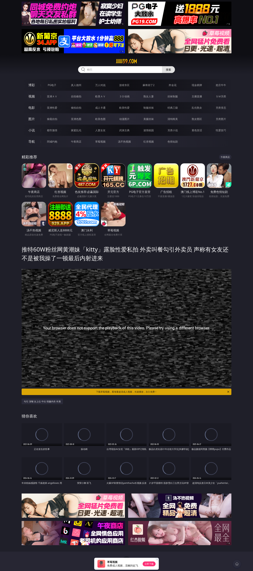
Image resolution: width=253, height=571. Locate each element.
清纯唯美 (172, 119)
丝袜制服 (172, 96)
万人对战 (100, 85)
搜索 (168, 69)
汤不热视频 (124, 141)
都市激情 (52, 130)
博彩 (31, 85)
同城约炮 (52, 141)
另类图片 (221, 119)
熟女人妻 (148, 96)
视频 (31, 96)
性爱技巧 (221, 130)
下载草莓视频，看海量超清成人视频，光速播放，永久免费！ (163, 392)
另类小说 (172, 130)
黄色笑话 (197, 130)
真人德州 (76, 85)
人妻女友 (100, 130)
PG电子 (52, 85)
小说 (31, 130)
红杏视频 (148, 141)
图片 (31, 119)
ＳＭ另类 (221, 96)
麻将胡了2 (148, 85)
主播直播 (197, 96)
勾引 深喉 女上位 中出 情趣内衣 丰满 (42, 401)
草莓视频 (100, 141)
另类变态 (221, 107)
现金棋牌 (197, 85)
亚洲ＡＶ (52, 96)
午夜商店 (76, 141)
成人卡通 (100, 107)
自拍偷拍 (76, 96)
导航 (31, 141)
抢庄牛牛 (221, 85)
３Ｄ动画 (124, 96)
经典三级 (172, 107)
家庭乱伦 (76, 130)
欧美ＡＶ (100, 96)
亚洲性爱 (52, 107)
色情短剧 (172, 141)
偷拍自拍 (76, 107)
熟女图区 (197, 119)
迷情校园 (148, 130)
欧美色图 (100, 119)
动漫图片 (124, 119)
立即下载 (149, 563)
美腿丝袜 (148, 119)
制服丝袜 (148, 107)
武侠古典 (124, 130)
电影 (31, 107)
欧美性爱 (124, 107)
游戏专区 (124, 85)
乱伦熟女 (197, 107)
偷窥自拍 (52, 119)
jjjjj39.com (126, 61)
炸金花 (173, 85)
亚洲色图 (76, 119)
